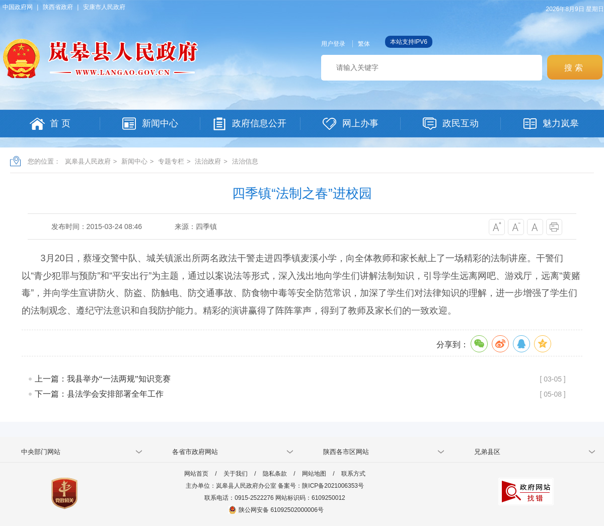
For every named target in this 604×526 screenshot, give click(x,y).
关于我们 (235, 473)
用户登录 (333, 43)
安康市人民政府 (104, 7)
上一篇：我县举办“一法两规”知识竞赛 (103, 378)
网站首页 (196, 473)
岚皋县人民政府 (88, 161)
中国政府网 (18, 7)
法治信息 (245, 161)
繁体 (364, 43)
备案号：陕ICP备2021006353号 (321, 485)
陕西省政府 (58, 7)
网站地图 (314, 473)
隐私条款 (275, 473)
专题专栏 (171, 161)
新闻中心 (134, 161)
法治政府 (208, 161)
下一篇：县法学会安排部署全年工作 (99, 394)
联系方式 (353, 473)
